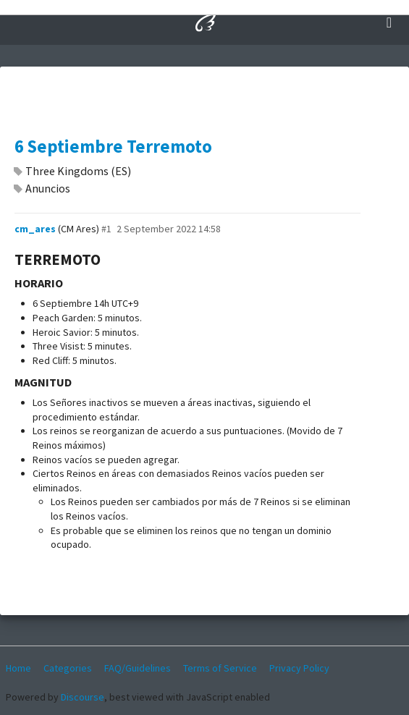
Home (18, 667)
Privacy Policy (299, 667)
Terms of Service (220, 667)
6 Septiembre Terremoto (113, 146)
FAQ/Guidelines (137, 667)
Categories (67, 667)
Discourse (82, 696)
